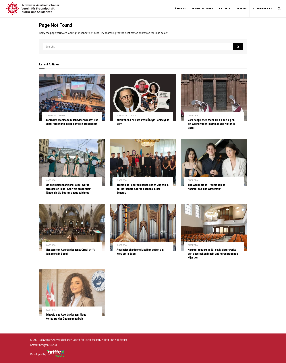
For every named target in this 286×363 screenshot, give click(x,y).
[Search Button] (238, 46)
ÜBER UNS (180, 8)
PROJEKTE (224, 8)
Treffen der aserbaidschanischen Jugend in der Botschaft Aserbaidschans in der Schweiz (143, 188)
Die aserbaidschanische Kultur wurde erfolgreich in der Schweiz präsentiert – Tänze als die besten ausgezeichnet (69, 188)
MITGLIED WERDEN (262, 8)
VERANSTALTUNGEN (202, 8)
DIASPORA (241, 8)
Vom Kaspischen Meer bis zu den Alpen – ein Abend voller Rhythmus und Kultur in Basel (212, 124)
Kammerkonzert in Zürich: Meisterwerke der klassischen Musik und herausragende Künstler (213, 253)
